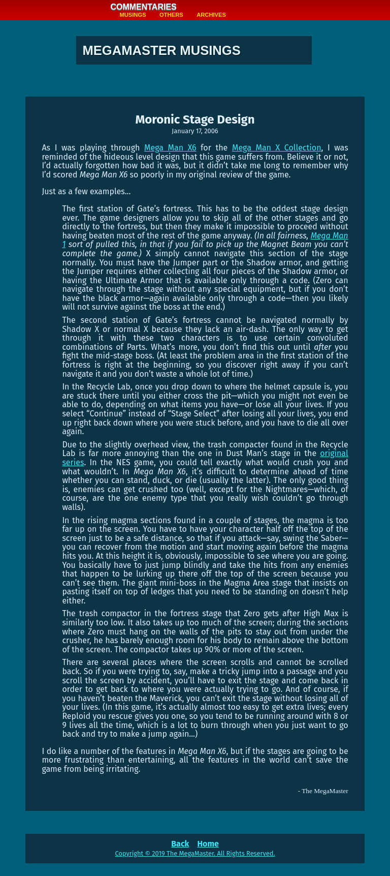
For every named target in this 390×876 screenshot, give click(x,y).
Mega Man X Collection (276, 148)
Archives (211, 15)
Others (171, 15)
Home (207, 844)
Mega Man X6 (170, 148)
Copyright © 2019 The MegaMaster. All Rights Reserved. (195, 853)
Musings (132, 15)
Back (180, 844)
